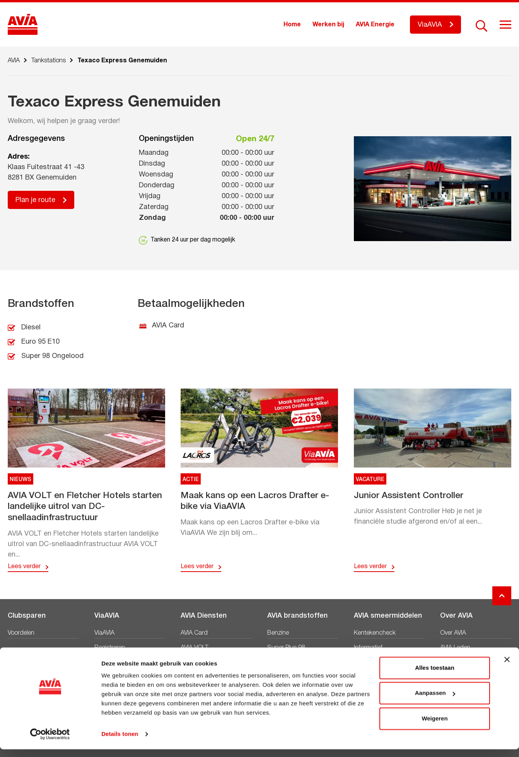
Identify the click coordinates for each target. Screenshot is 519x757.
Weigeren (434, 726)
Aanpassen (435, 700)
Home (292, 24)
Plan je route (35, 200)
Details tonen (119, 741)
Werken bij (328, 24)
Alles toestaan (434, 675)
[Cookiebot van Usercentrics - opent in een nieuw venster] (50, 742)
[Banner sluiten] (507, 667)
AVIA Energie (375, 24)
